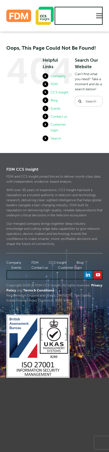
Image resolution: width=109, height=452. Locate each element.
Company (58, 76)
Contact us (59, 116)
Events (56, 108)
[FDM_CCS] (30, 8)
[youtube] (98, 275)
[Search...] (89, 101)
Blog (54, 100)
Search (56, 138)
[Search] (80, 101)
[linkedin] (88, 275)
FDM (54, 84)
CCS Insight (59, 92)
